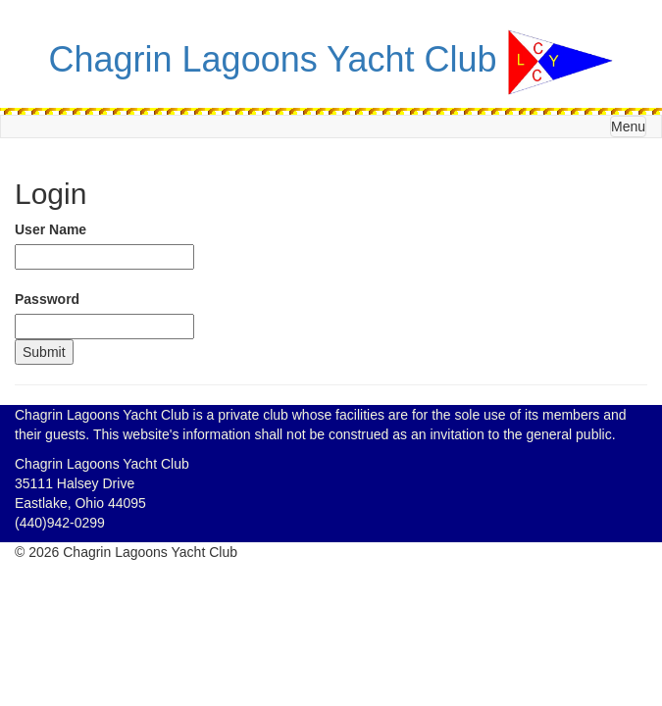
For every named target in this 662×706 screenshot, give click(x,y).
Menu (628, 126)
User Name (50, 229)
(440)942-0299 (60, 522)
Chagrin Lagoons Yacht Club (273, 59)
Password (47, 299)
